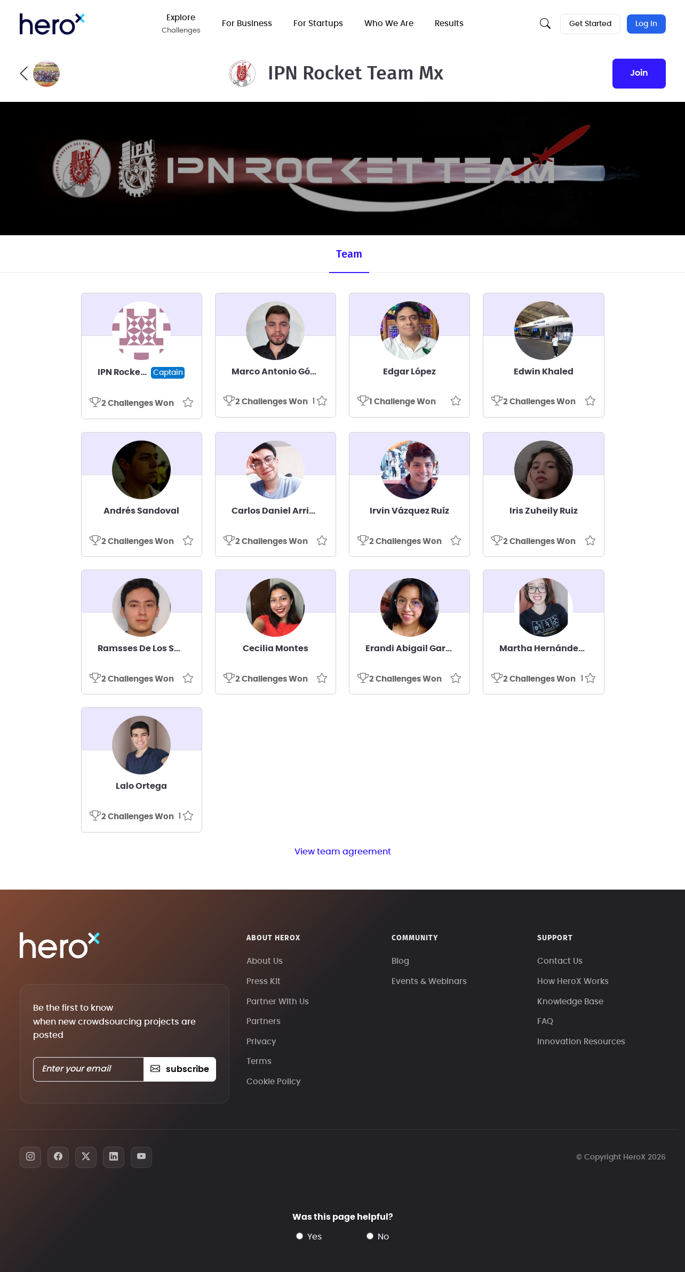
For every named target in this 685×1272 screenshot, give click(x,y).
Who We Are (389, 24)
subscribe (179, 1069)
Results (449, 24)
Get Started (590, 24)
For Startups (319, 24)
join (639, 73)
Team (349, 254)
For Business (247, 24)
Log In (646, 24)
